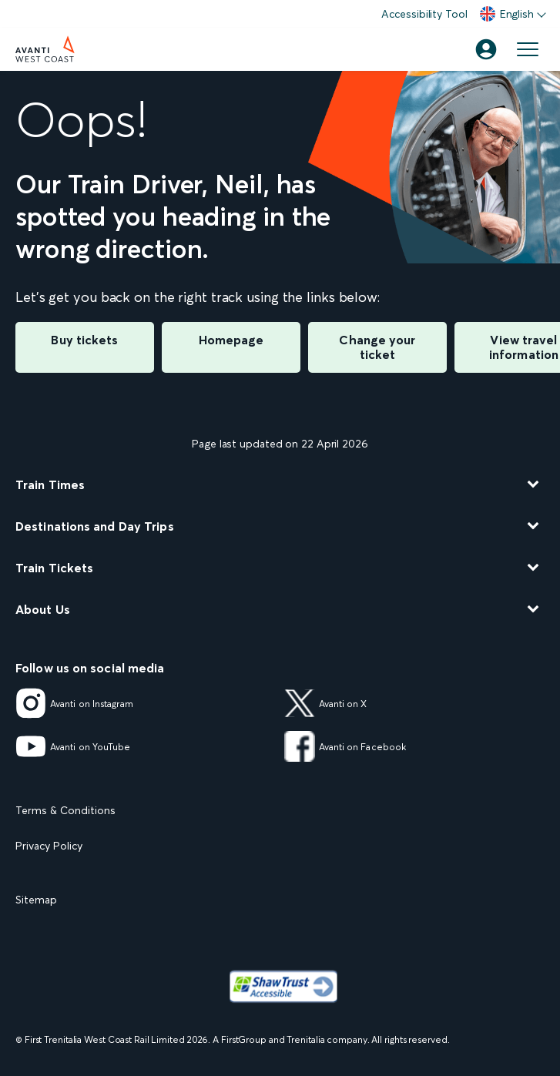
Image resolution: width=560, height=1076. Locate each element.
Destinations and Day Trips (94, 526)
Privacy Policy (48, 846)
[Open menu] (528, 49)
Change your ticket (377, 347)
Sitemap (36, 900)
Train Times (50, 484)
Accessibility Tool (424, 14)
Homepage (231, 339)
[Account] (486, 49)
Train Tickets (54, 567)
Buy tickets (84, 339)
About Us (42, 609)
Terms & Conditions (65, 810)
